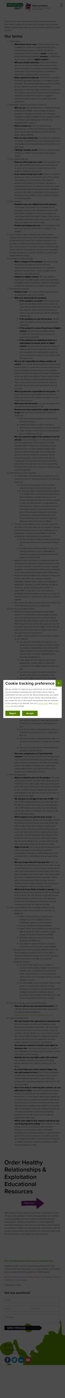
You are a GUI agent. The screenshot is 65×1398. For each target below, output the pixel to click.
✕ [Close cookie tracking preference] (59, 683)
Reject (12, 713)
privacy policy (42, 703)
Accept (29, 713)
